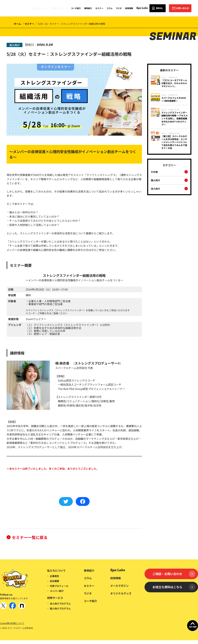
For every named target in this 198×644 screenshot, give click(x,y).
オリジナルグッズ (120, 593)
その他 (154, 172)
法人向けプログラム (60, 603)
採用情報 (129, 8)
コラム (110, 8)
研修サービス (58, 8)
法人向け (155, 188)
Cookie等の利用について (12, 623)
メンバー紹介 (57, 591)
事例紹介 (88, 8)
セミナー (99, 8)
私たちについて (38, 8)
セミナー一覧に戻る (30, 537)
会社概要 (54, 581)
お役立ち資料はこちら (173, 587)
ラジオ (119, 8)
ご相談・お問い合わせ (173, 574)
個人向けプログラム (60, 608)
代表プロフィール (59, 586)
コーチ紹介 (76, 8)
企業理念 (54, 576)
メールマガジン (119, 585)
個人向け (155, 180)
